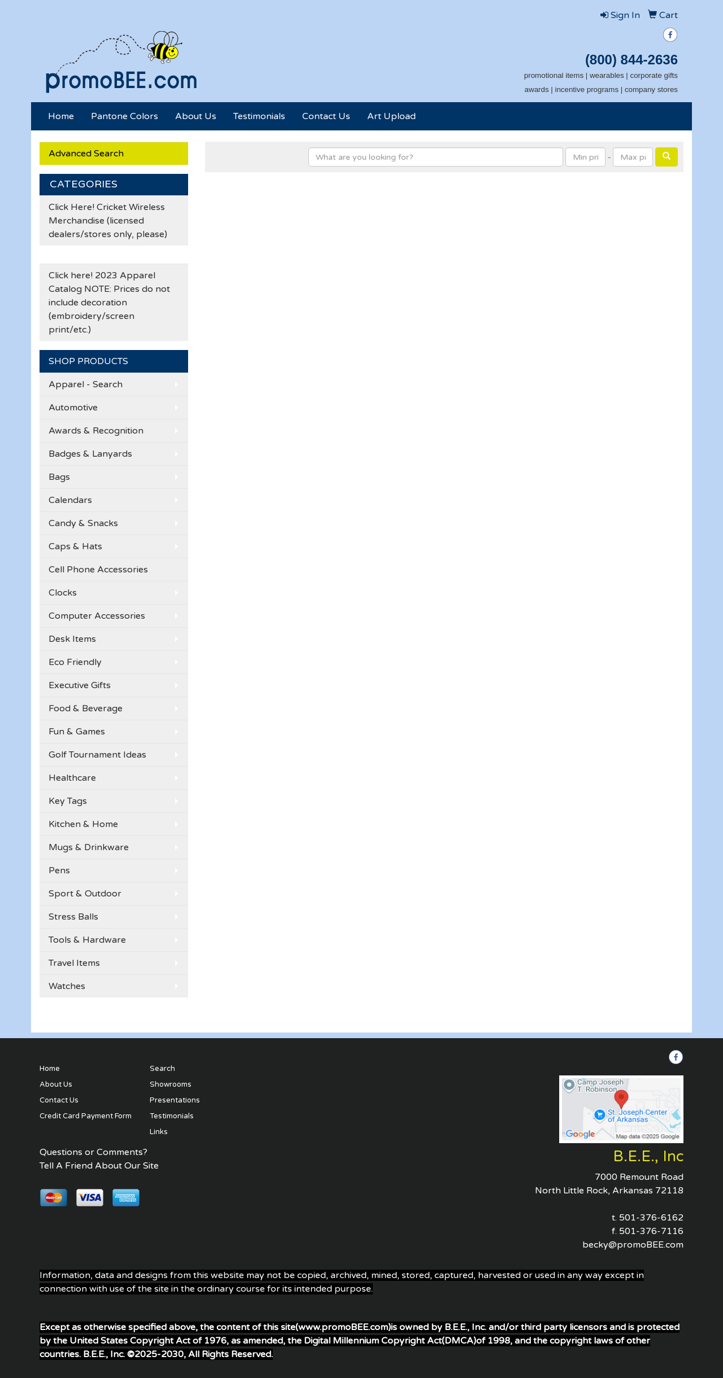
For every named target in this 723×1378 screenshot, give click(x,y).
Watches (67, 986)
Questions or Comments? (93, 1152)
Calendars (70, 500)
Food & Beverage (86, 708)
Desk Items (72, 639)
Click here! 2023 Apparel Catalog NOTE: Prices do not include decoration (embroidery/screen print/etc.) (109, 302)
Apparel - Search (86, 384)
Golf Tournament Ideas (97, 754)
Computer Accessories (97, 616)
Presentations (175, 1100)
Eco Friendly (75, 662)
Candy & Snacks (83, 523)
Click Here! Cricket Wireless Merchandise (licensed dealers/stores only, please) (108, 221)
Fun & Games (77, 731)
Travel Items (74, 963)
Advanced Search (86, 153)
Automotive (73, 407)
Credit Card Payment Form (86, 1116)
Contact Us (326, 116)
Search (162, 1068)
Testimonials (259, 116)
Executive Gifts (80, 685)
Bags (59, 477)
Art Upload (391, 116)
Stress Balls (73, 916)
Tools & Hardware (87, 940)
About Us (195, 116)
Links (159, 1131)
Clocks (63, 592)
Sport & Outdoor (85, 893)
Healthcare (72, 778)
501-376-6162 (651, 1217)
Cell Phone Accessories (98, 569)
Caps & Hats (75, 546)
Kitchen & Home (83, 824)
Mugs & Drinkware (89, 847)
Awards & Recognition (96, 430)
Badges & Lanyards (90, 454)
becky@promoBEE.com (632, 1244)
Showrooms (170, 1084)
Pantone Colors (124, 116)
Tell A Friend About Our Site (99, 1165)
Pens (59, 870)
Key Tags (68, 801)
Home (61, 116)
